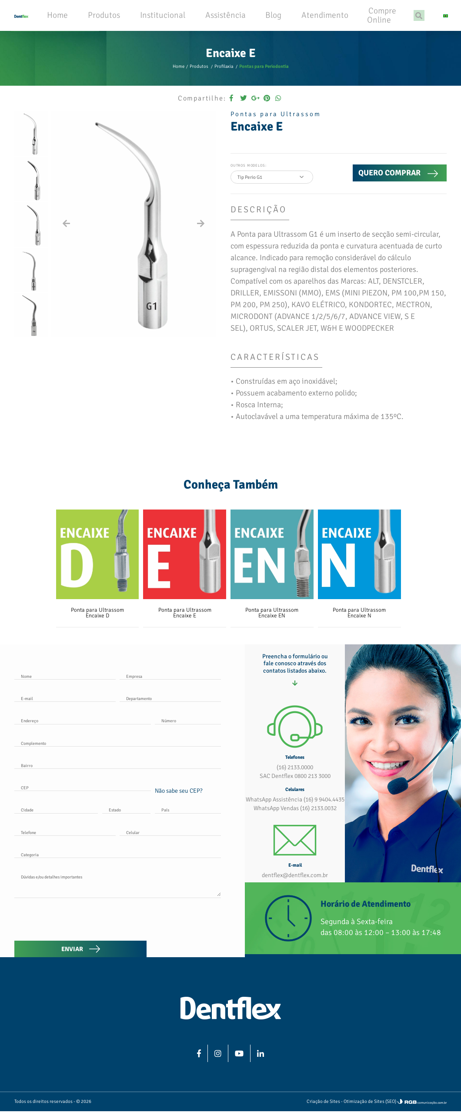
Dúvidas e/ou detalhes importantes (51, 883)
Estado (114, 818)
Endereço (29, 732)
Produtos (202, 78)
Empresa (133, 689)
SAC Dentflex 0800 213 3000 (295, 790)
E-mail (26, 711)
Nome (26, 689)
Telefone (28, 840)
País (165, 818)
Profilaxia (225, 78)
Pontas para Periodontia (262, 78)
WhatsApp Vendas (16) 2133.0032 (295, 819)
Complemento (33, 754)
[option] (31, 146)
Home (182, 78)
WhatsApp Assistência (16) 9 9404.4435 (295, 812)
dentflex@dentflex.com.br (295, 885)
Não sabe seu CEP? (178, 800)
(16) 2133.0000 (295, 783)
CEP (24, 797)
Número (168, 732)
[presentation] (80, 924)
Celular (132, 840)
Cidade (27, 818)
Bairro (26, 775)
